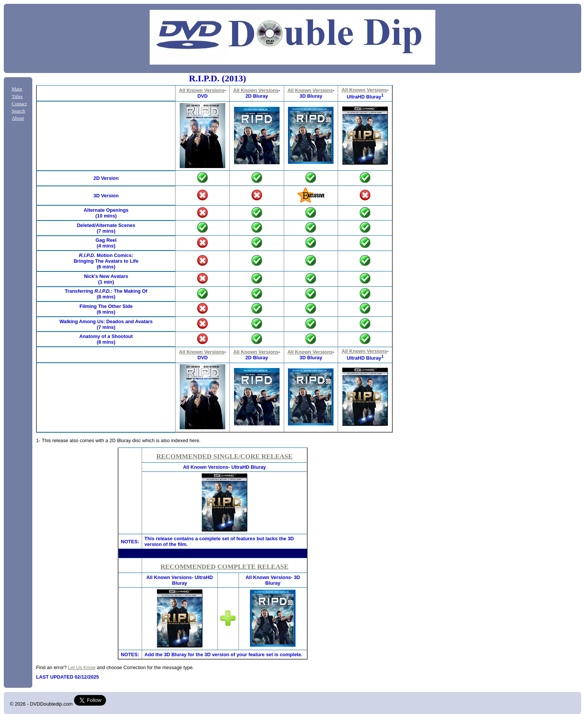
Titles (17, 96)
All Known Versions (201, 90)
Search (18, 111)
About (18, 118)
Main (17, 89)
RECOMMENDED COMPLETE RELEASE (224, 566)
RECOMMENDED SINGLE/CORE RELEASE (224, 456)
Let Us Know (82, 667)
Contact (19, 103)
